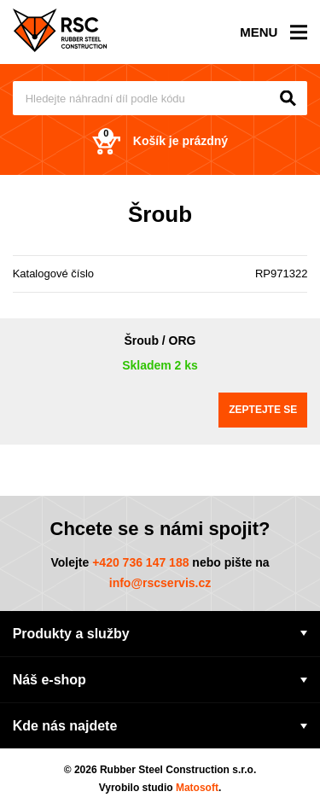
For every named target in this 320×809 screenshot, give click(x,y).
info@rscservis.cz (160, 583)
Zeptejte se (263, 410)
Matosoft (197, 788)
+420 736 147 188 (140, 562)
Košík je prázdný (160, 141)
